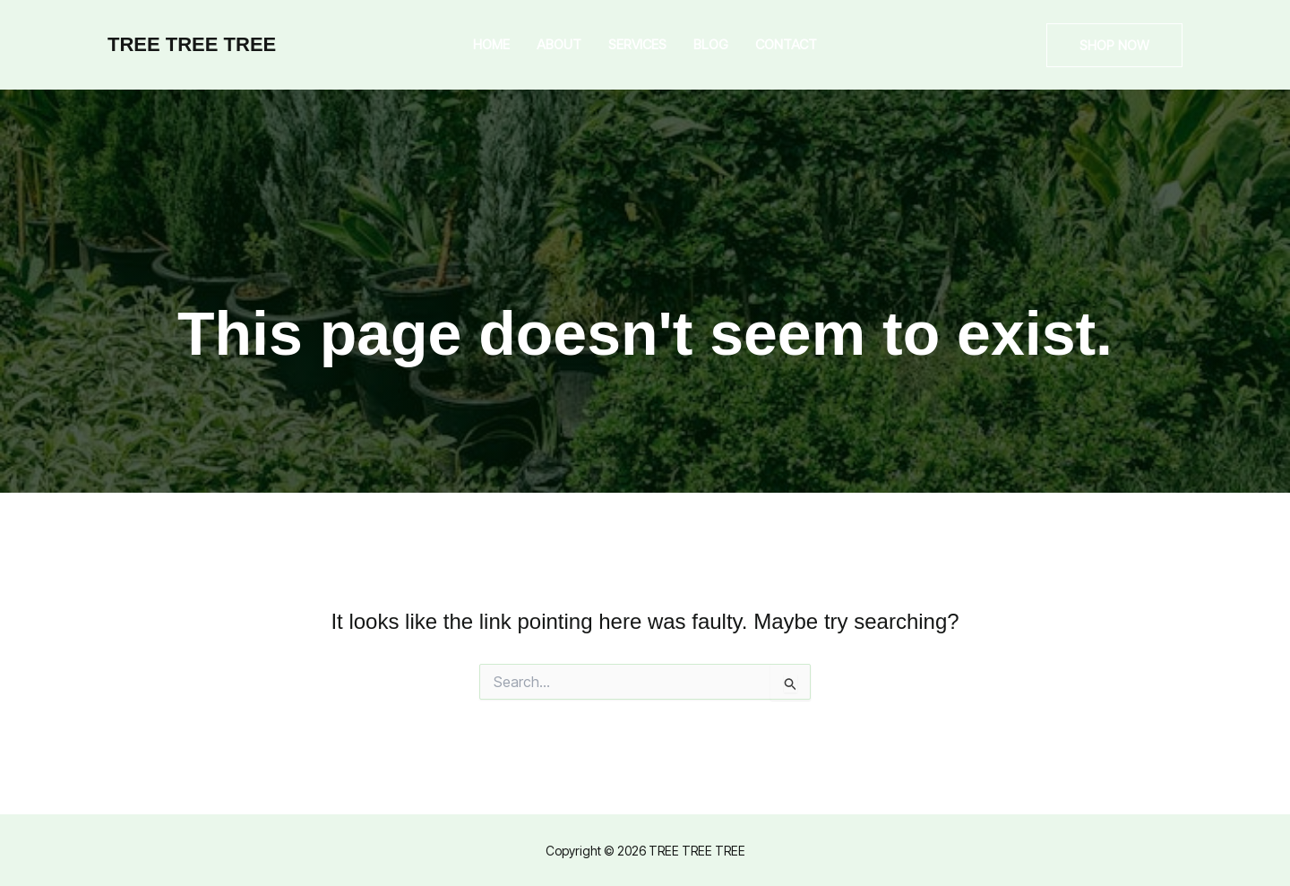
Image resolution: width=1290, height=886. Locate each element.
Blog (710, 44)
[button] (1114, 45)
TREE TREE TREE (192, 44)
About (559, 44)
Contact (786, 44)
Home (491, 44)
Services (637, 44)
